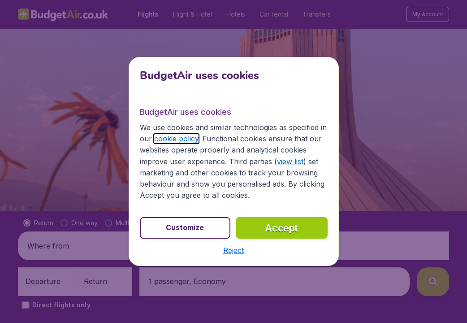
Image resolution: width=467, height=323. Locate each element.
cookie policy (176, 138)
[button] (233, 250)
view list (290, 161)
